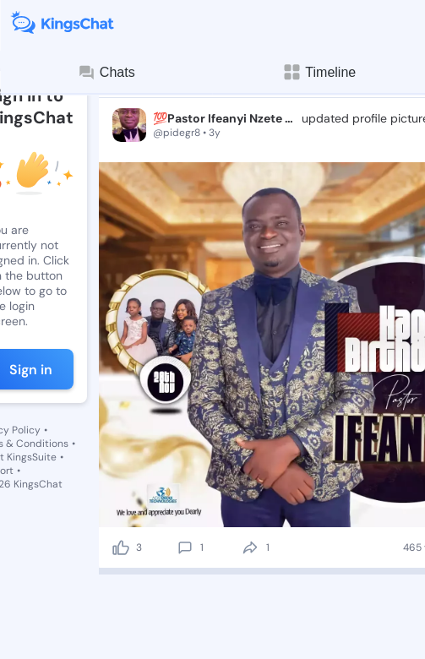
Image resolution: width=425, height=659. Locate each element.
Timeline (318, 72)
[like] (120, 547)
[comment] (185, 547)
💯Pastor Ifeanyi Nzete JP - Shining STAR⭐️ (225, 118)
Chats (106, 72)
